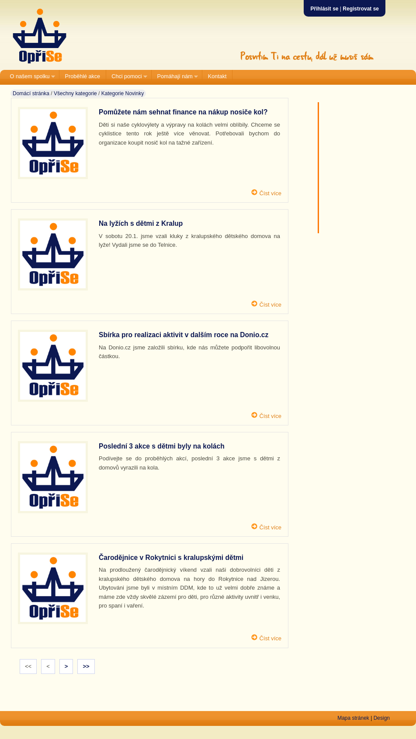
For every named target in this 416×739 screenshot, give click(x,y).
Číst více (269, 193)
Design (382, 718)
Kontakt (217, 76)
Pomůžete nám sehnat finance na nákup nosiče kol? (183, 112)
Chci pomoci (126, 76)
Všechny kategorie (75, 93)
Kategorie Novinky (122, 93)
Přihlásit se (324, 9)
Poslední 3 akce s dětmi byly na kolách (162, 446)
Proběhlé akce (83, 76)
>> (86, 666)
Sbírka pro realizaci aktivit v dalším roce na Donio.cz (183, 334)
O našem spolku (29, 76)
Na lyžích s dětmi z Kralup (141, 223)
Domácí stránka (31, 93)
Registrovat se (361, 9)
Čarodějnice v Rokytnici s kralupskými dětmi (171, 557)
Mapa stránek (353, 718)
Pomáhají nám (175, 76)
